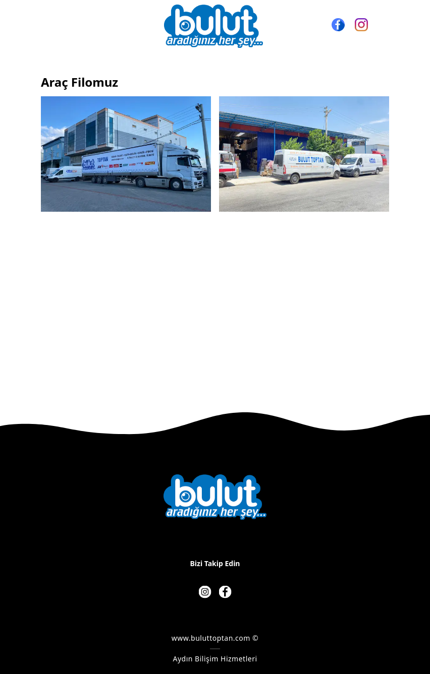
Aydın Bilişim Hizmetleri (215, 658)
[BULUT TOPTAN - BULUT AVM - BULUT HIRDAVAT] (213, 26)
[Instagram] (361, 24)
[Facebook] (338, 24)
